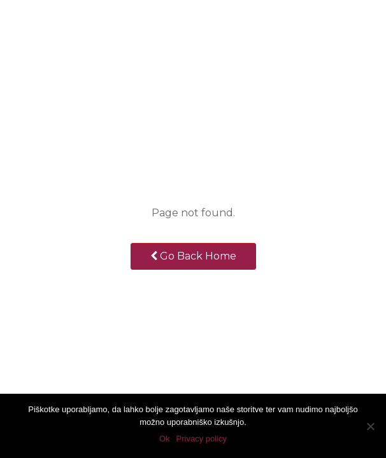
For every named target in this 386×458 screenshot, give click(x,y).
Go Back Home (193, 256)
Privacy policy (201, 438)
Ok (164, 438)
